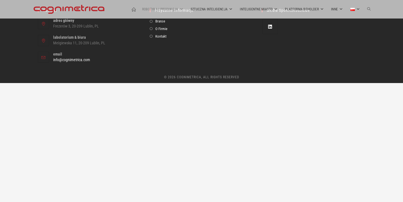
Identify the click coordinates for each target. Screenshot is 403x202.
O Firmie (161, 148)
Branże (160, 140)
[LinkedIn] (270, 145)
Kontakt (161, 155)
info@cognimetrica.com (71, 178)
